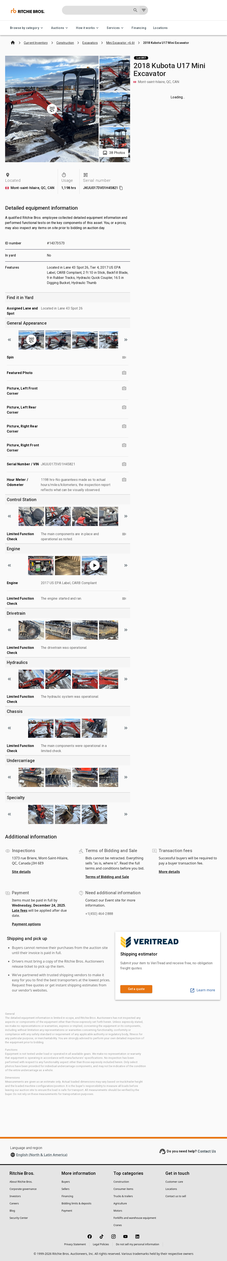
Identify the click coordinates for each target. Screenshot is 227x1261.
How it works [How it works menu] (88, 28)
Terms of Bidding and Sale (107, 876)
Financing (139, 28)
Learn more (202, 990)
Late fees (19, 910)
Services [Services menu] (115, 28)
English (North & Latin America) (41, 1154)
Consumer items (123, 1189)
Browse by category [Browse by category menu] (27, 28)
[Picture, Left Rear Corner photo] (124, 407)
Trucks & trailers (123, 1196)
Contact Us (207, 1151)
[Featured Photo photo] (124, 373)
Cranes (118, 1225)
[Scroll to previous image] (9, 339)
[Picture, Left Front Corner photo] (124, 388)
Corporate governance (23, 1189)
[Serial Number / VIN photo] (124, 464)
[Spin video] (124, 357)
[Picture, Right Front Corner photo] (124, 445)
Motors (118, 1210)
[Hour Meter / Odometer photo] (124, 480)
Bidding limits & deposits (76, 1203)
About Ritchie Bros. (21, 1182)
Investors (15, 1196)
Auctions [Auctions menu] (60, 28)
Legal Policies (101, 1244)
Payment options (26, 924)
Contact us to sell (175, 1196)
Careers (14, 1203)
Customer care (174, 1182)
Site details (21, 871)
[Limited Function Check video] (124, 534)
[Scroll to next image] (125, 339)
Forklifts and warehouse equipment (135, 1218)
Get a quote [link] (136, 989)
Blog (12, 1210)
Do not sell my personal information (137, 1244)
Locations (160, 28)
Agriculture (120, 1203)
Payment (67, 1210)
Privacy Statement (75, 1244)
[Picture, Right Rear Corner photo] (124, 426)
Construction (121, 1182)
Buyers (66, 1182)
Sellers (65, 1189)
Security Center (19, 1218)
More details (169, 871)
